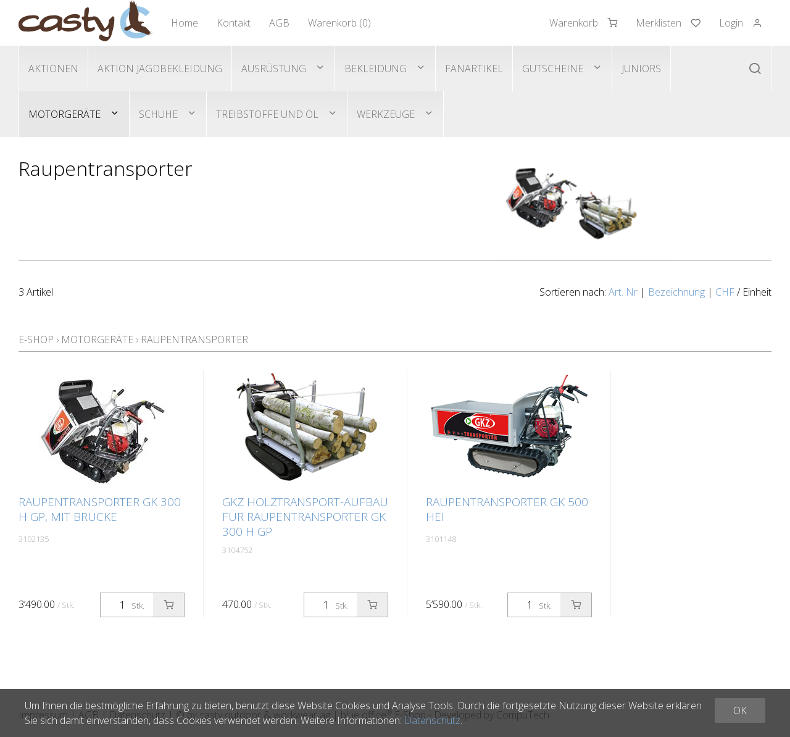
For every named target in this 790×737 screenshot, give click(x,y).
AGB (279, 23)
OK (740, 710)
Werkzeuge (386, 114)
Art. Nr (623, 292)
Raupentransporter (194, 339)
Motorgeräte (64, 114)
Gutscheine (552, 68)
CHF (724, 292)
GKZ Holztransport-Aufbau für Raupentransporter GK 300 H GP (305, 516)
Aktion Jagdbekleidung (160, 68)
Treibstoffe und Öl (267, 114)
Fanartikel (474, 68)
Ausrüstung (273, 68)
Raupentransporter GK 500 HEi (507, 509)
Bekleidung (375, 68)
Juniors (641, 68)
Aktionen (53, 68)
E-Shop (36, 339)
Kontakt (234, 23)
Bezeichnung (676, 292)
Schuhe (158, 114)
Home (184, 23)
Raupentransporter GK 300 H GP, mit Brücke (100, 509)
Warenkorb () (339, 23)
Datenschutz (432, 720)
